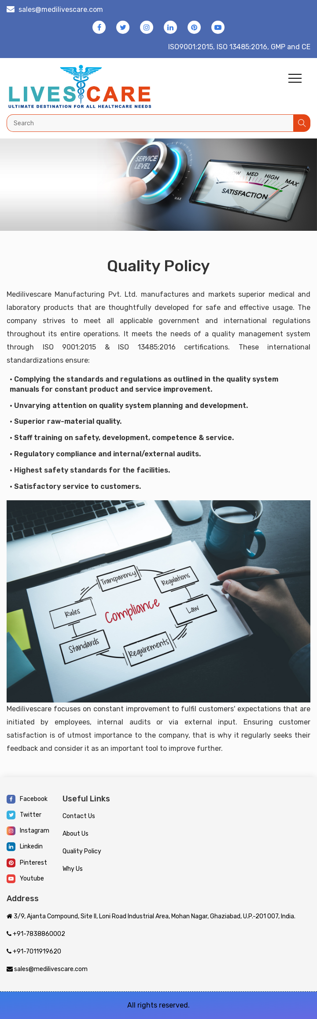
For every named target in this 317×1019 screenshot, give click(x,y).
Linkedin (25, 846)
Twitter (24, 815)
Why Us (73, 869)
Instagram (28, 830)
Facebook (27, 799)
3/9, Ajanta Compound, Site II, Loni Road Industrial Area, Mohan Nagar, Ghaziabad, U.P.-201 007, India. (151, 916)
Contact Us (79, 816)
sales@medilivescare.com (60, 9)
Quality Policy (82, 851)
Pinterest (27, 863)
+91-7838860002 (36, 934)
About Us (75, 833)
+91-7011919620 (34, 951)
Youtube (25, 878)
